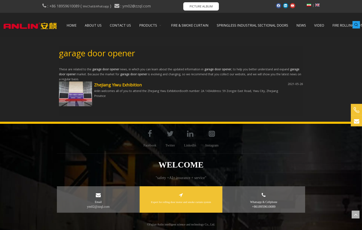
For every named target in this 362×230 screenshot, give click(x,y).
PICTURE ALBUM (201, 6)
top (356, 214)
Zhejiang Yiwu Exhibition (118, 85)
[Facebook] (278, 5)
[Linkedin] (285, 5)
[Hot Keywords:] (356, 24)
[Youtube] (292, 5)
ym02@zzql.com (137, 6)
